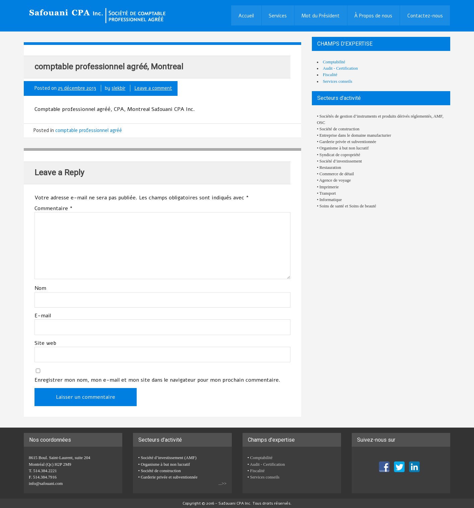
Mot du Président (320, 15)
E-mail (43, 315)
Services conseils (337, 81)
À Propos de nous (373, 15)
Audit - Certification (340, 68)
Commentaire (54, 208)
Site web (45, 343)
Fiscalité (330, 74)
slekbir (118, 88)
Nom (40, 288)
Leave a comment (153, 88)
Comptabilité (334, 62)
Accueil (246, 15)
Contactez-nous (425, 15)
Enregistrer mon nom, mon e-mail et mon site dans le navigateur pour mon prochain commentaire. (157, 380)
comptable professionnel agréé (88, 130)
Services (278, 15)
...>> (222, 483)
